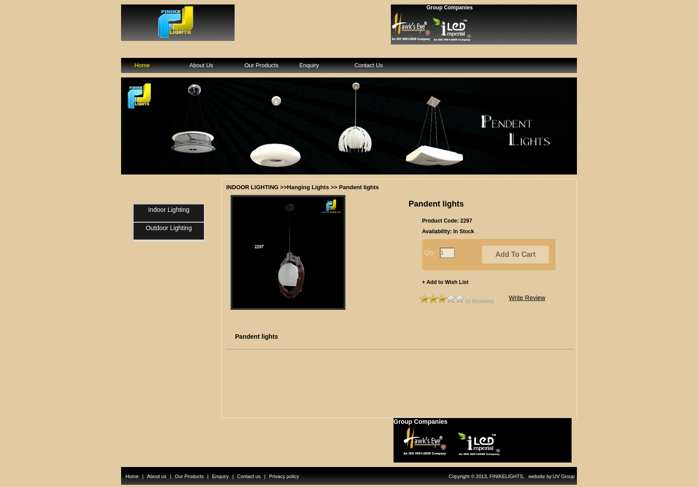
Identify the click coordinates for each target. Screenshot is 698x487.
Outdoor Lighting (169, 227)
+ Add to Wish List (445, 282)
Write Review (527, 297)
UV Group (564, 476)
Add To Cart (515, 254)
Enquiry (309, 65)
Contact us (249, 476)
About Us (201, 65)
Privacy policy (284, 476)
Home (142, 65)
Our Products (261, 65)
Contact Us (368, 65)
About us (156, 476)
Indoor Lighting (169, 209)
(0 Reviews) (480, 301)
